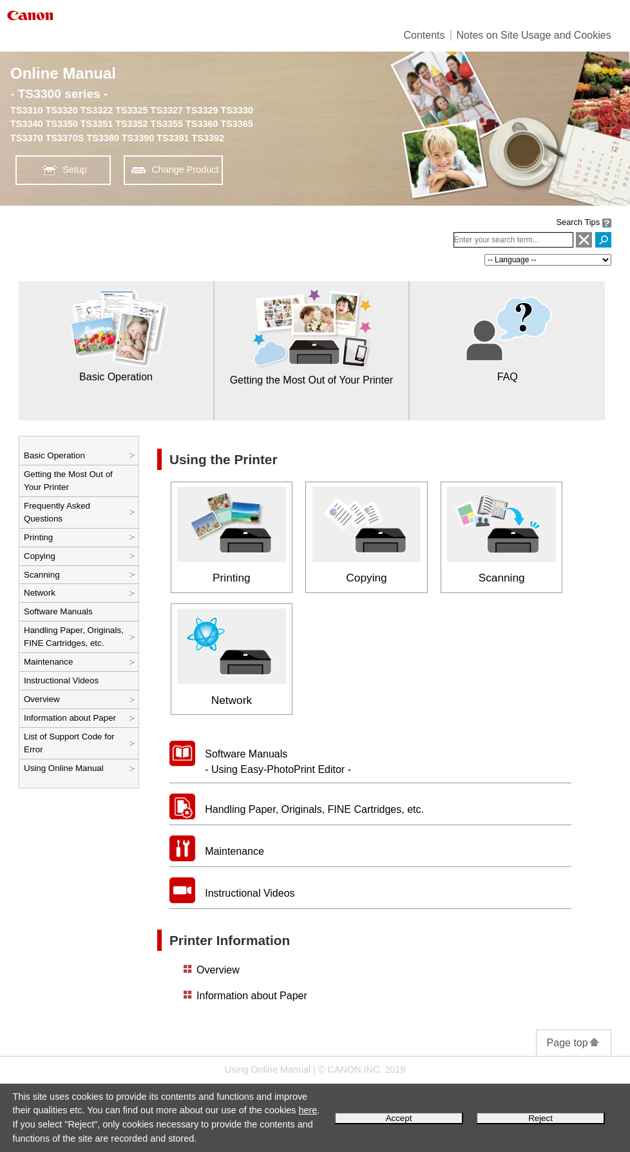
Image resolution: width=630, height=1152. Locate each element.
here (308, 1110)
